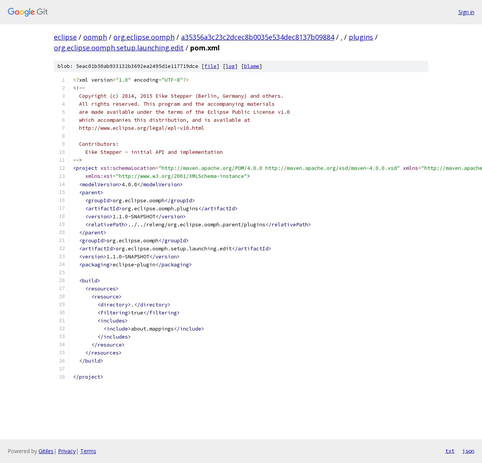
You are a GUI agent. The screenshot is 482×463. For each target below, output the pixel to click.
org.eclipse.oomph (144, 37)
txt (450, 450)
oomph (95, 37)
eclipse (65, 37)
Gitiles (46, 451)
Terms (88, 451)
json (468, 450)
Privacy (67, 451)
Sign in (466, 12)
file (210, 66)
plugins (361, 37)
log (230, 66)
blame (251, 66)
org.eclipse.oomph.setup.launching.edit (119, 47)
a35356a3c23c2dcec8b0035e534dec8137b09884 (257, 37)
